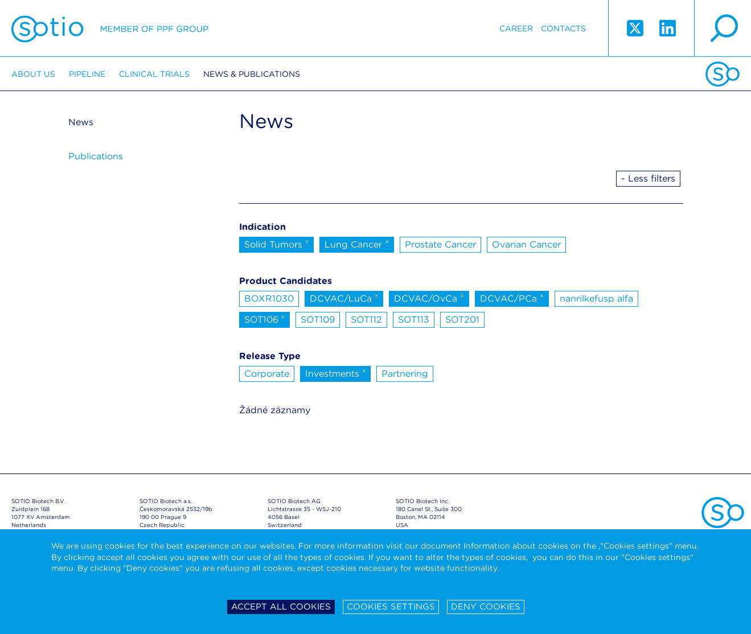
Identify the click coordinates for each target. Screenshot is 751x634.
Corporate (266, 373)
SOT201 (462, 319)
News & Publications (251, 74)
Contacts (563, 28)
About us (33, 74)
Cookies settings (391, 607)
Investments (335, 373)
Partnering (404, 373)
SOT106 (264, 318)
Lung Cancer (357, 243)
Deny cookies (485, 607)
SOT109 (318, 319)
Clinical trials (154, 74)
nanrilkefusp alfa (596, 298)
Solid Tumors (276, 243)
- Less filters (648, 178)
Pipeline (87, 74)
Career (516, 28)
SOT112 (366, 319)
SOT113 (413, 319)
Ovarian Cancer (526, 244)
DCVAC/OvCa (429, 297)
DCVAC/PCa (512, 297)
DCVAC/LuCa (344, 297)
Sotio (110, 28)
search (722, 28)
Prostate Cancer (440, 244)
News (80, 122)
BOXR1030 (269, 298)
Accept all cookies (281, 607)
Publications (95, 156)
